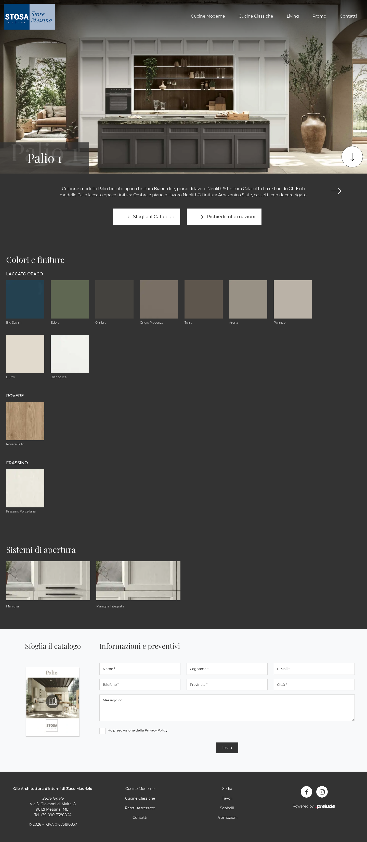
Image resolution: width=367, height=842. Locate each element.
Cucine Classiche (256, 16)
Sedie (227, 789)
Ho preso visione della (137, 730)
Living (293, 16)
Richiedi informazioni (224, 217)
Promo (319, 16)
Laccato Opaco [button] (24, 274)
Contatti (348, 16)
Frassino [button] (17, 462)
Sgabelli (227, 808)
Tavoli (227, 798)
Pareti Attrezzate (140, 808)
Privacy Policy (156, 730)
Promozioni (227, 817)
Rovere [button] (15, 395)
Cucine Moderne (208, 16)
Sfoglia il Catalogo (146, 217)
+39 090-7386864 (55, 815)
